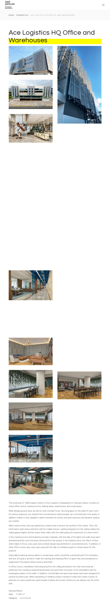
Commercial (25, 599)
